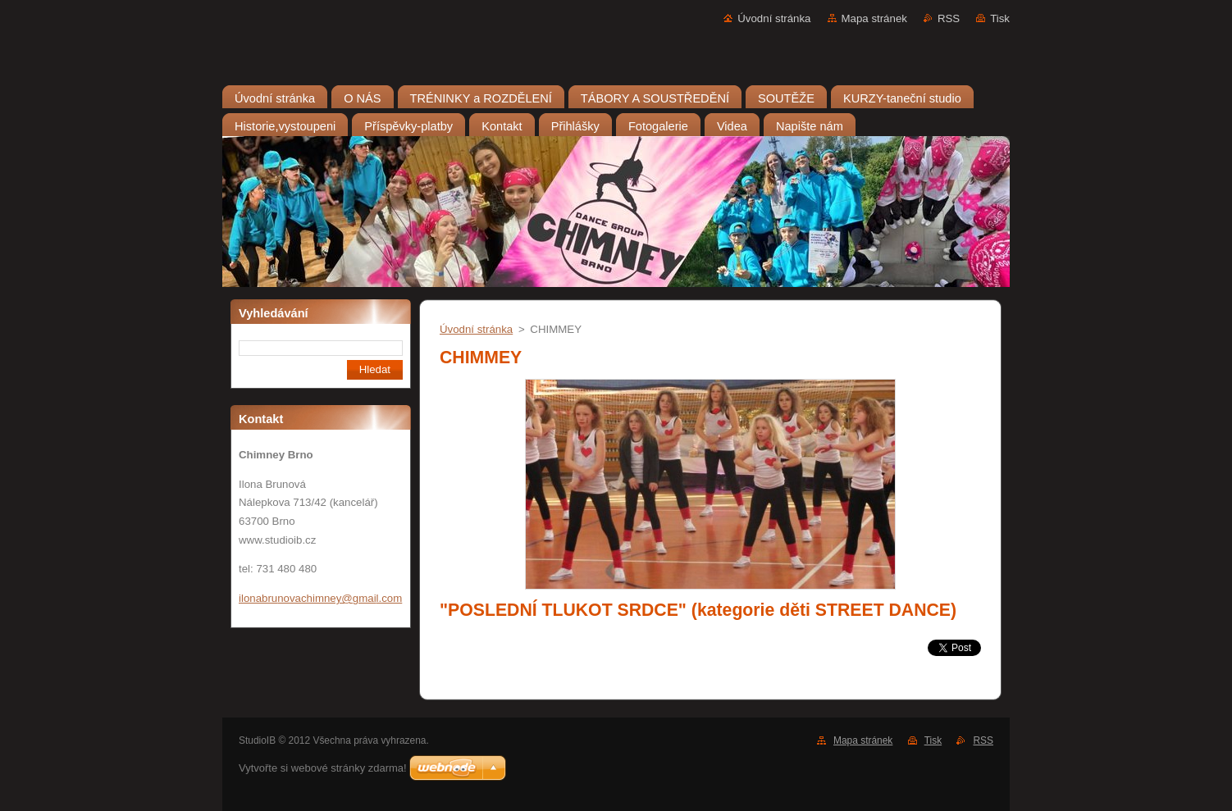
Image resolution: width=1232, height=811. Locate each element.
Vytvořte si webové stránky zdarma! (323, 768)
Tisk (1000, 18)
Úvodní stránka (773, 18)
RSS (949, 18)
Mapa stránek (874, 18)
